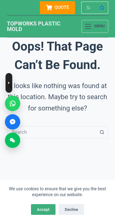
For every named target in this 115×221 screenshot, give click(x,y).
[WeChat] (12, 140)
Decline (71, 209)
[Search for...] (88, 8)
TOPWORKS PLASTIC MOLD (34, 26)
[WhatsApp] (12, 103)
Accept (43, 209)
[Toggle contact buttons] (9, 83)
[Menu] (95, 26)
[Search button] (102, 8)
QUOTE (57, 8)
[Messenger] (12, 122)
